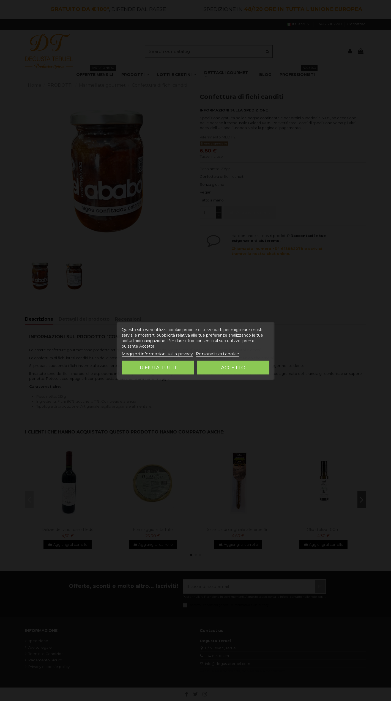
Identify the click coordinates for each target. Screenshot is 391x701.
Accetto (233, 367)
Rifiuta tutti (158, 367)
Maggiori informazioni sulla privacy (157, 353)
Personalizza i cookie (217, 353)
